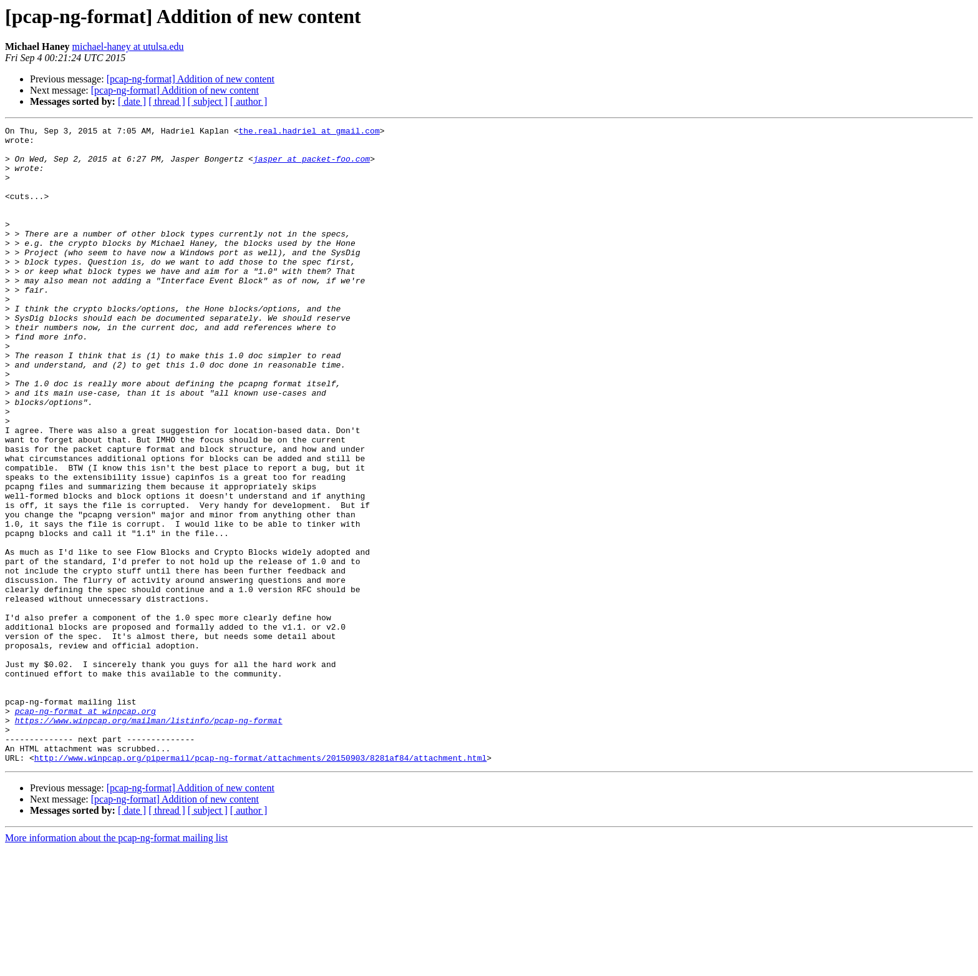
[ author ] (249, 101)
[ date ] (132, 101)
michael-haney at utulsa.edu (128, 46)
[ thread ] (166, 101)
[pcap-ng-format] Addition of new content (190, 79)
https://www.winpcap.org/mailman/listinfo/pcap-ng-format (149, 840)
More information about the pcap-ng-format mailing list (116, 965)
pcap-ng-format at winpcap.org (85, 828)
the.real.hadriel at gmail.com (308, 132)
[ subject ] (208, 101)
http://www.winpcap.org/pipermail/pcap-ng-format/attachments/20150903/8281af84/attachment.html (260, 885)
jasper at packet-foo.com (311, 166)
